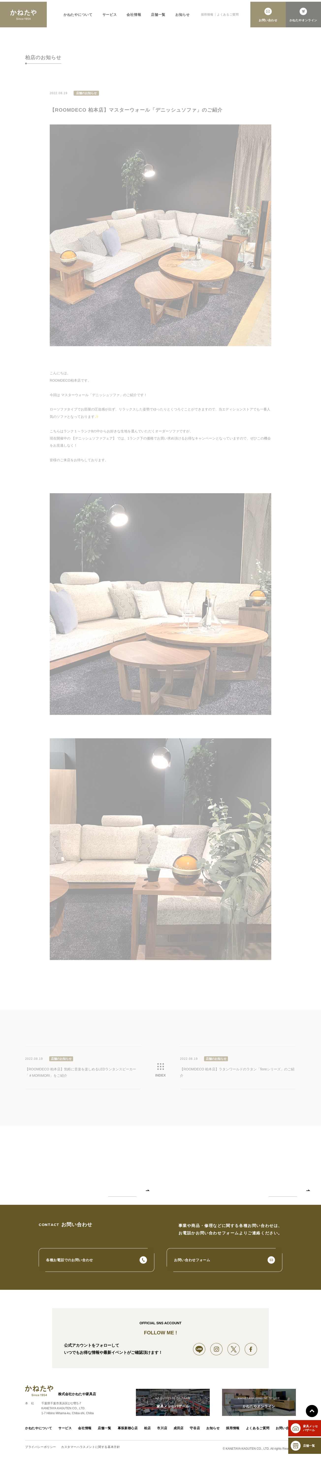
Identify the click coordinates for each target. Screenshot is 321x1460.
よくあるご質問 (259, 1431)
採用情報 (234, 1431)
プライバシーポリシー (40, 1449)
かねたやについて (37, 1431)
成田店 (179, 1431)
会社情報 (84, 1431)
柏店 (147, 1431)
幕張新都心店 (126, 1431)
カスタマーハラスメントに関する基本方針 (90, 1449)
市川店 (162, 1431)
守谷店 (195, 1431)
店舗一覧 (103, 1431)
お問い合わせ (286, 1431)
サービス (64, 1431)
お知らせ (214, 1431)
